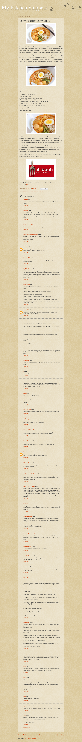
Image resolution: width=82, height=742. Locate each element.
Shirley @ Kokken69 (28, 429)
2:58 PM (25, 700)
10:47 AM (25, 229)
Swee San (26, 567)
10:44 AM (25, 219)
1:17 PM (25, 404)
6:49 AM (25, 710)
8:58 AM (25, 617)
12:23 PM (25, 305)
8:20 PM (25, 672)
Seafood (41, 191)
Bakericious (26, 451)
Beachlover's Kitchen (29, 486)
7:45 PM (25, 435)
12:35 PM (25, 355)
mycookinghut (27, 706)
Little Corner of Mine (28, 224)
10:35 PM (25, 468)
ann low (25, 246)
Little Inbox (26, 504)
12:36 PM (25, 366)
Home (41, 735)
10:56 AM (25, 241)
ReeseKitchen (27, 441)
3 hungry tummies (28, 654)
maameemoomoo (28, 516)
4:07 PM (25, 424)
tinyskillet (26, 310)
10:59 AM (25, 252)
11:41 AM (25, 661)
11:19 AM (25, 263)
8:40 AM (25, 572)
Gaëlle (25, 393)
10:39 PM (25, 481)
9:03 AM (25, 648)
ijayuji (25, 381)
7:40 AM (25, 724)
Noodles (36, 191)
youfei (25, 677)
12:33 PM (25, 315)
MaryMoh (25, 210)
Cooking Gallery (27, 546)
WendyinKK (26, 284)
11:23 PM (25, 691)
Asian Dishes (26, 191)
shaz (24, 715)
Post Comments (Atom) (30, 738)
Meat (32, 191)
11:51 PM (25, 498)
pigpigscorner (27, 409)
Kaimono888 (26, 257)
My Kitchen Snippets (24, 8)
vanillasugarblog (27, 419)
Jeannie (25, 199)
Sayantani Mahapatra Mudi (30, 234)
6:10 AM (25, 541)
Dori (24, 696)
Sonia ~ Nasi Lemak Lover (30, 533)
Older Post (60, 735)
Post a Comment (26, 727)
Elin (24, 666)
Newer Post (22, 735)
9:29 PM (25, 446)
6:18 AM (25, 550)
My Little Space (27, 268)
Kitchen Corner (27, 463)
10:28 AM (25, 205)
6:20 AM (25, 561)
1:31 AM (25, 528)
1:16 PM (25, 376)
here (27, 184)
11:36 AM (25, 279)
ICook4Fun (26, 321)
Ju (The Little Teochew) (29, 473)
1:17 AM (25, 511)
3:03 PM (25, 413)
